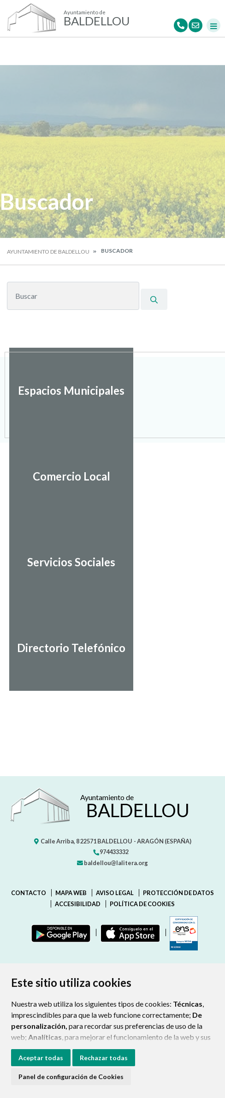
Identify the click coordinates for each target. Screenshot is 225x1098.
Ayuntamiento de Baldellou (48, 251)
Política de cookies (142, 904)
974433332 (111, 851)
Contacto (28, 892)
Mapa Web (71, 892)
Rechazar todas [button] (104, 1058)
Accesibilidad (78, 904)
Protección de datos (178, 892)
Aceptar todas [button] (40, 1058)
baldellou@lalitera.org (112, 863)
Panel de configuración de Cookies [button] (71, 1076)
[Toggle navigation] (213, 25)
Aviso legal (115, 892)
